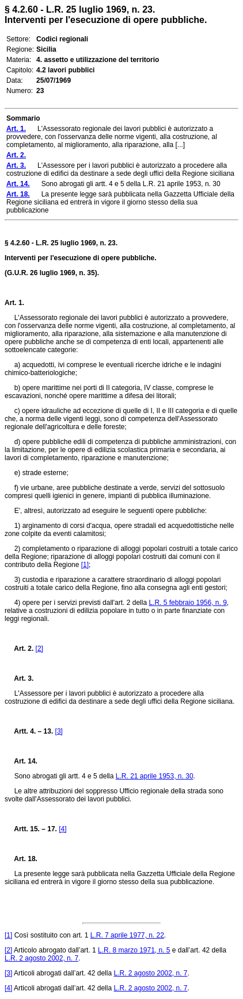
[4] (62, 829)
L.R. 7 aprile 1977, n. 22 (127, 935)
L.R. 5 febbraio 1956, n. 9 (187, 603)
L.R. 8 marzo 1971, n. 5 (134, 950)
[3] (59, 731)
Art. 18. (21, 859)
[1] (85, 565)
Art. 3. (19, 678)
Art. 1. (14, 303)
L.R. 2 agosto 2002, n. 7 (41, 958)
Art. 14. (21, 761)
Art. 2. (19, 649)
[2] (39, 649)
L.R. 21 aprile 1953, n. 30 (154, 776)
